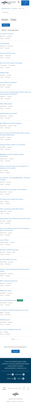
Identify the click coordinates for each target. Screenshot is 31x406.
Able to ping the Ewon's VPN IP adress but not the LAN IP (15, 218)
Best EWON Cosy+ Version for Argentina (11, 123)
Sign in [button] (26, 3)
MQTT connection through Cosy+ (9, 281)
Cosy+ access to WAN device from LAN (10, 329)
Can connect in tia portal (6, 33)
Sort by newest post (13, 30)
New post (5, 25)
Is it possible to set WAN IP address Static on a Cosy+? (14, 310)
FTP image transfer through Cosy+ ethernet (11, 199)
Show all (4, 30)
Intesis (20, 388)
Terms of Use (20, 401)
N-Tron (28, 388)
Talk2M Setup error (5, 320)
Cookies (8, 401)
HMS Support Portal (6, 8)
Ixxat (13, 388)
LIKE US (9, 374)
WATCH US (10, 378)
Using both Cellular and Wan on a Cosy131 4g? (12, 144)
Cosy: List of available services (8, 300)
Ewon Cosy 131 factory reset (7, 53)
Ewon (16, 388)
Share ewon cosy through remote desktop (11, 63)
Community (14, 8)
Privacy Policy (14, 401)
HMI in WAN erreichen (6, 104)
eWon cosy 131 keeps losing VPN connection (12, 209)
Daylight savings (4, 72)
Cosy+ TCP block (4, 240)
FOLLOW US (18, 374)
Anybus (9, 388)
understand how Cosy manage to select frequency (13, 189)
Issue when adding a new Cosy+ (8, 259)
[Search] (16, 12)
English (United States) (11, 2)
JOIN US (19, 378)
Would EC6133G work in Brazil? (8, 113)
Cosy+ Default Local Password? (8, 82)
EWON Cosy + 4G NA (5, 290)
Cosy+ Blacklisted (4, 43)
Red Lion (24, 388)
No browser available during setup (9, 250)
